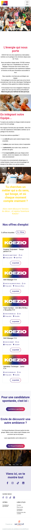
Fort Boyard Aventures (15, 446)
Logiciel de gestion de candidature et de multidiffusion (15, 529)
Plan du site (20, 507)
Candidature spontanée (15, 409)
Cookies (19, 505)
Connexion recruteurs (19, 510)
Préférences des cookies (21, 513)
